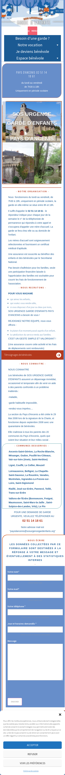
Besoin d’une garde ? (32, 38)
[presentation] (32, 689)
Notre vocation (38, 45)
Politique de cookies (31, 771)
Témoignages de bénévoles (18, 354)
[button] (60, 714)
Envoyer (15, 701)
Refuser (32, 754)
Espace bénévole (37, 58)
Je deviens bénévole (32, 51)
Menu (34, 30)
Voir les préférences (32, 763)
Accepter (32, 745)
